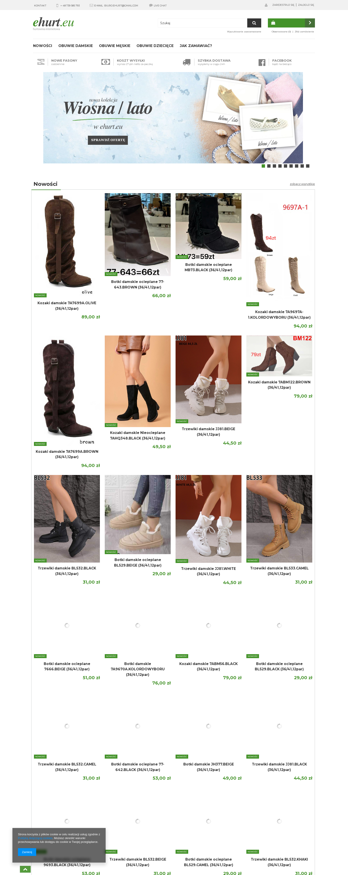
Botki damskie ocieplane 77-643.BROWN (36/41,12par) (137, 284)
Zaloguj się (306, 4)
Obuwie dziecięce (155, 46)
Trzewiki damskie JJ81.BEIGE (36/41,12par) (208, 432)
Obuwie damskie (75, 46)
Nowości (42, 46)
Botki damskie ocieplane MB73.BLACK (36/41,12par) (208, 267)
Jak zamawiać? (196, 46)
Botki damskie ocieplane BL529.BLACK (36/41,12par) (279, 666)
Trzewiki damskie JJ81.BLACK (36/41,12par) (279, 767)
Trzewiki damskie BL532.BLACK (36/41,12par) (67, 571)
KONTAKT (40, 5)
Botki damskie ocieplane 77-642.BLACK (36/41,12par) (137, 767)
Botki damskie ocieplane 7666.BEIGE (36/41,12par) (67, 666)
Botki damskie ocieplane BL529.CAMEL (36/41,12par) (208, 862)
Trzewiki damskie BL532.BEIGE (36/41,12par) (137, 862)
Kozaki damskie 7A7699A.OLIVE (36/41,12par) (67, 306)
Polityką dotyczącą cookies (35, 838)
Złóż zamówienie (304, 31)
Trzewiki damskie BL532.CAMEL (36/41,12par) (67, 767)
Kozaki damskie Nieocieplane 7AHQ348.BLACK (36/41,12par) (137, 435)
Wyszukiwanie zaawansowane (244, 31)
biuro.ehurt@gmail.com (121, 5)
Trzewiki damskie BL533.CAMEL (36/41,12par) (279, 571)
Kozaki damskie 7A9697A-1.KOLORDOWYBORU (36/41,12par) (279, 315)
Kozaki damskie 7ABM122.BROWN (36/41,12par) (279, 385)
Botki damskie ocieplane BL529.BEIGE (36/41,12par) (138, 562)
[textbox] (209, 22)
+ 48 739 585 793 (70, 5)
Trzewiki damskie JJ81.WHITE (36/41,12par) (208, 571)
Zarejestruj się (283, 4)
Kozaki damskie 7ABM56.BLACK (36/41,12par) (208, 666)
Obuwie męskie (114, 46)
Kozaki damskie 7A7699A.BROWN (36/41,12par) (67, 454)
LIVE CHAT (158, 5)
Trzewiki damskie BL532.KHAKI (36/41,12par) (279, 862)
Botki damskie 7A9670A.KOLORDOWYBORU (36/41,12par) (138, 669)
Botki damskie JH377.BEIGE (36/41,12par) (208, 767)
